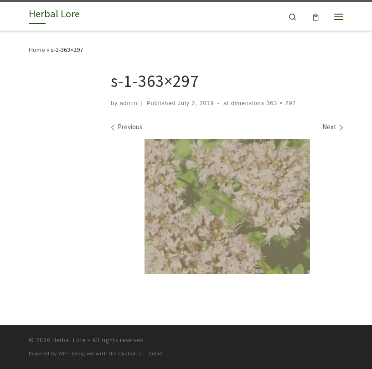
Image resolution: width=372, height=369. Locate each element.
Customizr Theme (140, 353)
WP (62, 353)
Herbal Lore (69, 340)
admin (129, 103)
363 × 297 (280, 103)
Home (37, 49)
